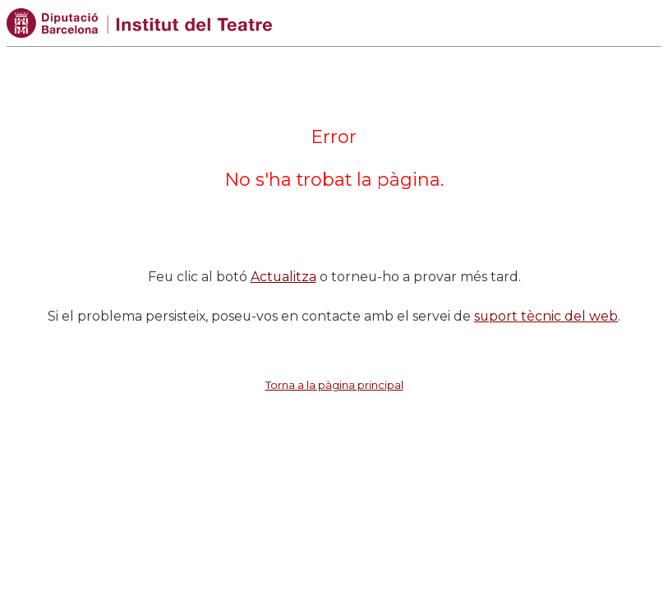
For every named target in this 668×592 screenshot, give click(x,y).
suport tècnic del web (546, 316)
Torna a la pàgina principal (334, 384)
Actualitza (283, 276)
